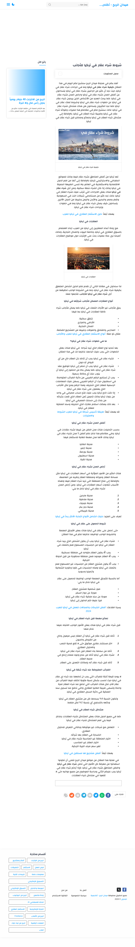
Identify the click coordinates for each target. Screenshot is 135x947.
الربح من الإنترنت (37, 870)
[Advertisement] (67, 35)
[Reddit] (61, 796)
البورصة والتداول (37, 898)
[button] (13, 4)
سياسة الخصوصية (78, 905)
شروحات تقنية (19, 884)
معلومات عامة (38, 884)
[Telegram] (77, 796)
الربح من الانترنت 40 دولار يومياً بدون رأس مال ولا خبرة (27, 101)
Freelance (19, 926)
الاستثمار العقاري (18, 919)
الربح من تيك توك (18, 933)
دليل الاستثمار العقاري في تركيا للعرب (82, 214)
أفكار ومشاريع (18, 870)
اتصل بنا (83, 900)
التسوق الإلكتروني (18, 898)
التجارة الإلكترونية (37, 919)
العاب (41, 940)
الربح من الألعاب (37, 926)
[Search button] (49, 4)
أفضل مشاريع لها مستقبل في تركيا (82, 753)
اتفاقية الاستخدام (60, 905)
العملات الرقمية (37, 933)
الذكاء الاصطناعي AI (36, 912)
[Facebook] (107, 796)
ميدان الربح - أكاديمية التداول (113, 4)
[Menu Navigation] (8, 4)
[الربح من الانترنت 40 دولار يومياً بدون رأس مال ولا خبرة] (26, 82)
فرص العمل (39, 877)
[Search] (67, 4)
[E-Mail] (84, 796)
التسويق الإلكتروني (36, 891)
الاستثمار (26, 877)
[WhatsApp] (100, 796)
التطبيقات (15, 877)
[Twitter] (92, 796)
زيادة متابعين (38, 905)
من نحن (64, 900)
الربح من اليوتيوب (20, 905)
